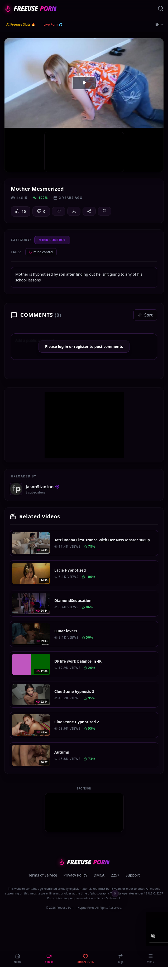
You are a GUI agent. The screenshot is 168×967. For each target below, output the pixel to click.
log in (63, 346)
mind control (41, 252)
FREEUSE (30, 8)
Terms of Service (42, 875)
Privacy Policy (75, 875)
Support (133, 875)
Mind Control (52, 240)
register (81, 346)
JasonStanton (42, 487)
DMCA (99, 875)
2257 (115, 875)
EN (159, 24)
